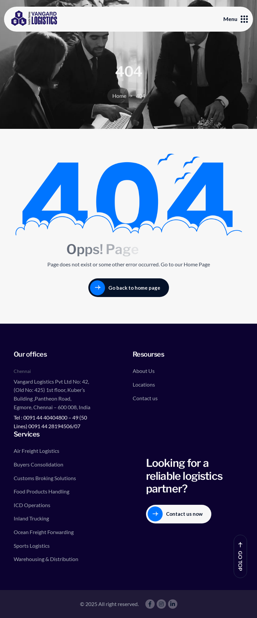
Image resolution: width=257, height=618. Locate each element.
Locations (144, 384)
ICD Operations (32, 505)
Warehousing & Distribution (46, 559)
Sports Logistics (32, 545)
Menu (235, 19)
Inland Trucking (31, 518)
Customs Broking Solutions (45, 478)
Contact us (145, 398)
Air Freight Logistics (36, 451)
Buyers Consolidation (38, 464)
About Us (144, 371)
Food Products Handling (41, 491)
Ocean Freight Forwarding (44, 532)
